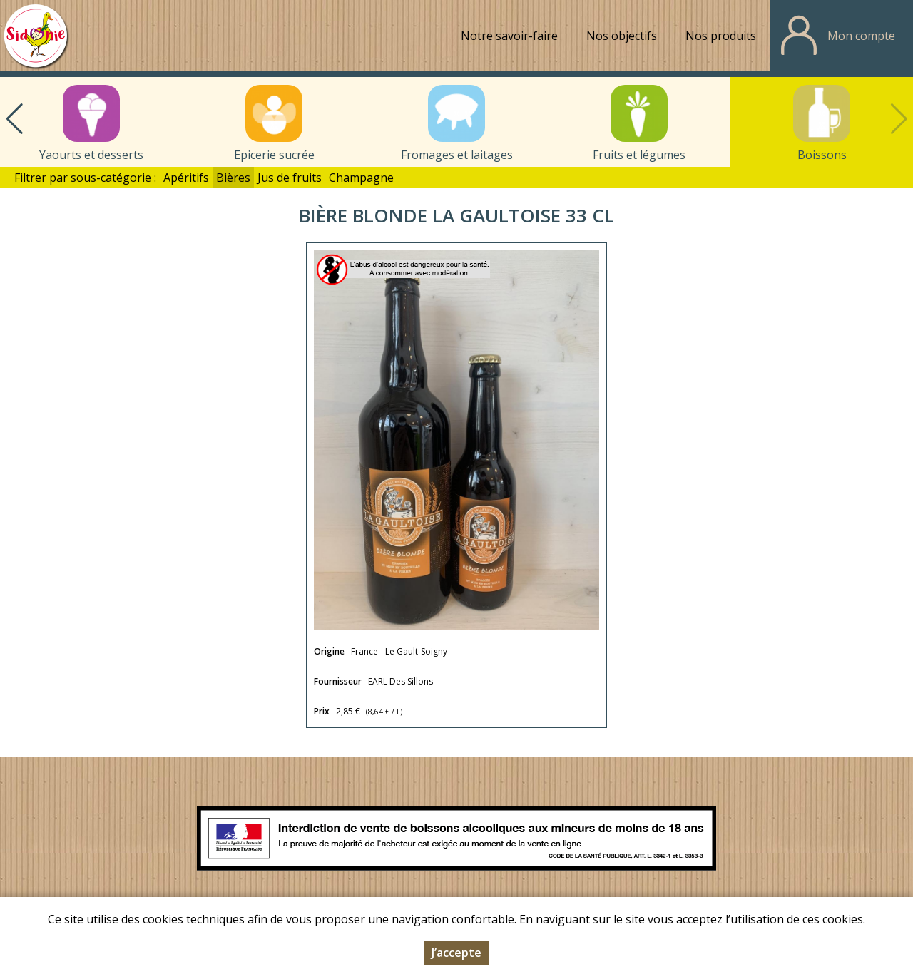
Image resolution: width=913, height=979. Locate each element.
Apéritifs (186, 177)
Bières (233, 177)
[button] (14, 119)
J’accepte (456, 955)
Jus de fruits (289, 177)
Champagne (361, 177)
